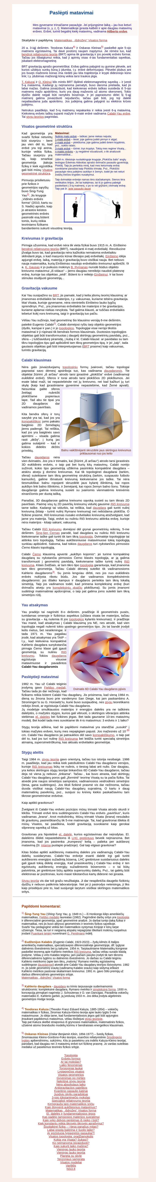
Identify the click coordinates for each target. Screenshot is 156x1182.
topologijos (66, 328)
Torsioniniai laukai (71, 1068)
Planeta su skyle (71, 1155)
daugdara (99, 507)
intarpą (46, 845)
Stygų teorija (30, 880)
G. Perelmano (76, 933)
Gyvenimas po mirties (71, 1078)
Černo (36, 554)
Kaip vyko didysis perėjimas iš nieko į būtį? (71, 1120)
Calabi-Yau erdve (118, 113)
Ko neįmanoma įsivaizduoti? (71, 1142)
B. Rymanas (79, 267)
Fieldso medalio (49, 917)
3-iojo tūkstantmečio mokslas (71, 1097)
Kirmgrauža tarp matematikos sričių (71, 1104)
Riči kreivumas (42, 766)
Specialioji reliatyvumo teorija (71, 1100)
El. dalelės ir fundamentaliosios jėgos (71, 1113)
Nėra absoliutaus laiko (71, 1084)
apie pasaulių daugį (79, 188)
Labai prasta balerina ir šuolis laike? (71, 1130)
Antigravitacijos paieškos (71, 1087)
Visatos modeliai (71, 1162)
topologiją (86, 536)
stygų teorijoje (93, 1018)
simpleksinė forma (104, 989)
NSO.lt (71, 1168)
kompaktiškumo (103, 735)
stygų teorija (50, 759)
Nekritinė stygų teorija (71, 1081)
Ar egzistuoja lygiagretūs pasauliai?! (71, 1133)
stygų (109, 702)
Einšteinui (101, 274)
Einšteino (111, 256)
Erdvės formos (70, 1058)
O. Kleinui (45, 82)
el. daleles (42, 716)
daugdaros (42, 457)
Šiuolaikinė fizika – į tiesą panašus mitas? (70, 1126)
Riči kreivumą (68, 738)
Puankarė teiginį (41, 933)
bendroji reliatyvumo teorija (39, 54)
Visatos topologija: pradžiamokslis (71, 1136)
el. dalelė (65, 834)
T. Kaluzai (28, 82)
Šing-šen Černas (48, 533)
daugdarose (45, 964)
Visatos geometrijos (71, 1074)
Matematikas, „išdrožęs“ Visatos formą (80, 40)
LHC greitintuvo (83, 838)
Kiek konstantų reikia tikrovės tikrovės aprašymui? (71, 1123)
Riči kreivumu (52, 529)
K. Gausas (32, 267)
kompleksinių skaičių (67, 587)
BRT (56, 295)
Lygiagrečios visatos (70, 1071)
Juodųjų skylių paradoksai (71, 1094)
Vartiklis (71, 1165)
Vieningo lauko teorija (71, 1149)
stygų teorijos (35, 116)
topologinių (70, 367)
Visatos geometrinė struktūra (37, 171)
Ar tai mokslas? (71, 1061)
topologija (86, 565)
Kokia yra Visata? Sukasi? (71, 1139)
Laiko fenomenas (71, 1065)
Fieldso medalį (55, 687)
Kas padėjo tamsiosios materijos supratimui (71, 1117)
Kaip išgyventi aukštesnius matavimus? (71, 1107)
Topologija (71, 1055)
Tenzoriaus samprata (71, 1159)
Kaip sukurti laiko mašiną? (71, 1146)
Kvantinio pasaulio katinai (71, 1091)
